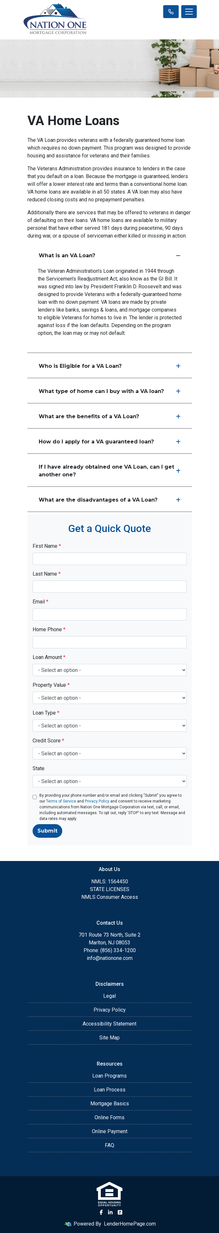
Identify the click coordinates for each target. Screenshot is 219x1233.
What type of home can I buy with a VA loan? (110, 391)
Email (40, 602)
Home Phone (49, 629)
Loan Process (109, 1090)
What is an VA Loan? (110, 255)
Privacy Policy (97, 801)
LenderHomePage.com (130, 1224)
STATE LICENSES (109, 889)
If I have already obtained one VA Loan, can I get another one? (110, 471)
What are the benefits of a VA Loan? (110, 416)
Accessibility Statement (109, 1024)
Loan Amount (49, 657)
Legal (109, 996)
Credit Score (48, 741)
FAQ (109, 1145)
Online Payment (109, 1131)
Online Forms (109, 1117)
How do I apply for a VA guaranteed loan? (110, 442)
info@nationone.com (110, 958)
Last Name (47, 574)
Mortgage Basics (109, 1103)
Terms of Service (61, 801)
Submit (47, 831)
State (39, 768)
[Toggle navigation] (189, 11)
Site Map (109, 1038)
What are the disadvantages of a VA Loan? (110, 500)
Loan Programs (109, 1076)
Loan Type (46, 713)
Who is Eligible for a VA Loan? (110, 366)
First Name (47, 546)
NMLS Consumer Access (109, 897)
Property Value (51, 685)
